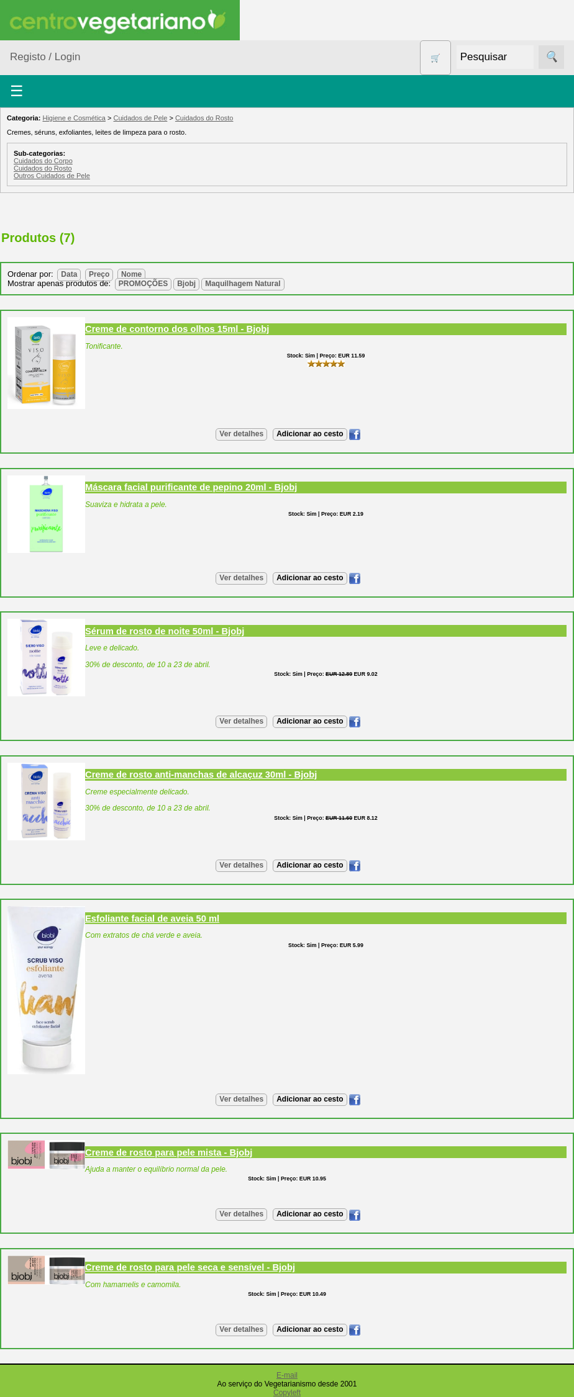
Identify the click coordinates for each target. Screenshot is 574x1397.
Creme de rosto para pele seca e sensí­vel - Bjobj (190, 1267)
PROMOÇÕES (143, 283)
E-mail (287, 1375)
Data (69, 274)
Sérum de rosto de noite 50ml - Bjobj (164, 631)
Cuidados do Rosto (204, 118)
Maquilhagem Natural (242, 283)
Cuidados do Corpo (43, 160)
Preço (99, 274)
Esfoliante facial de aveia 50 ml (152, 918)
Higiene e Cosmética (74, 118)
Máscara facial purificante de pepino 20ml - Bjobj (191, 487)
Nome (131, 274)
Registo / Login (45, 57)
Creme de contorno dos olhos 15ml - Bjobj (177, 329)
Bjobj (186, 283)
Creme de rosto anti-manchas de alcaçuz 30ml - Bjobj (201, 774)
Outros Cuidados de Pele (52, 175)
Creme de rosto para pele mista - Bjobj (168, 1152)
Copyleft (287, 1392)
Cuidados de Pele (141, 118)
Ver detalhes (241, 433)
